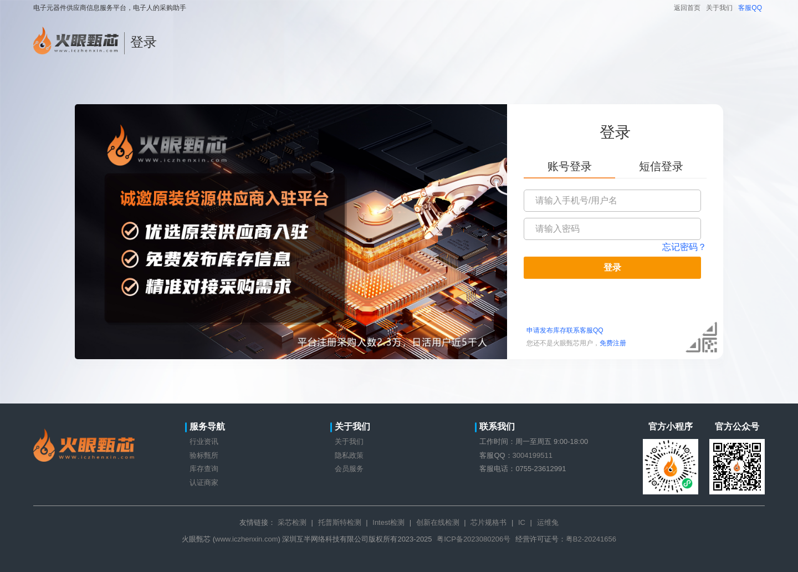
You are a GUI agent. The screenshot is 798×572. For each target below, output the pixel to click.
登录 (612, 267)
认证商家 (204, 482)
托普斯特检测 (339, 522)
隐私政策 (349, 455)
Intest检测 (388, 522)
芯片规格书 (488, 522)
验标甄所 (204, 455)
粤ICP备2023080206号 (473, 539)
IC (521, 522)
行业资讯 (204, 441)
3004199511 (533, 455)
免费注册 (613, 343)
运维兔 (548, 522)
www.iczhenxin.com (246, 539)
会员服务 (349, 468)
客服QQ (750, 8)
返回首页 (687, 8)
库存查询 (204, 468)
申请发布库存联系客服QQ (564, 330)
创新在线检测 (437, 522)
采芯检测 (292, 522)
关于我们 (719, 8)
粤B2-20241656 (591, 539)
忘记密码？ (684, 247)
